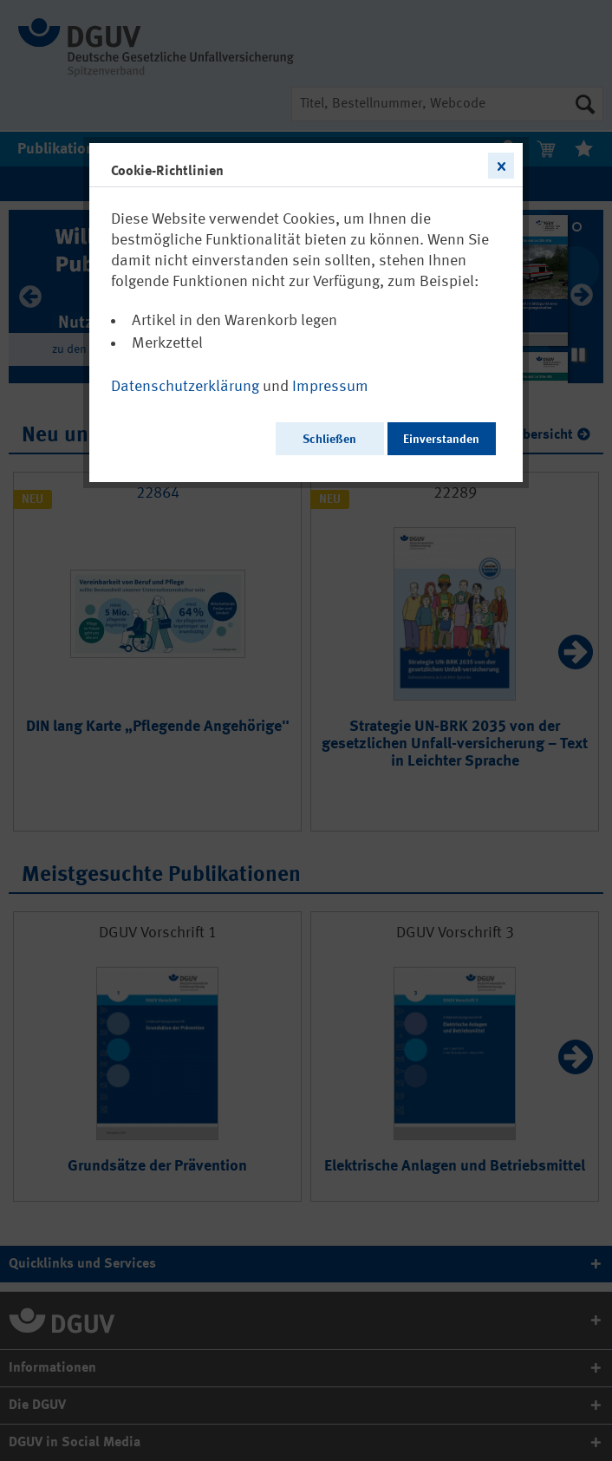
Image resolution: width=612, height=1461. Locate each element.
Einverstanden (441, 440)
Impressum (330, 387)
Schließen (329, 440)
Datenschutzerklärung (185, 387)
